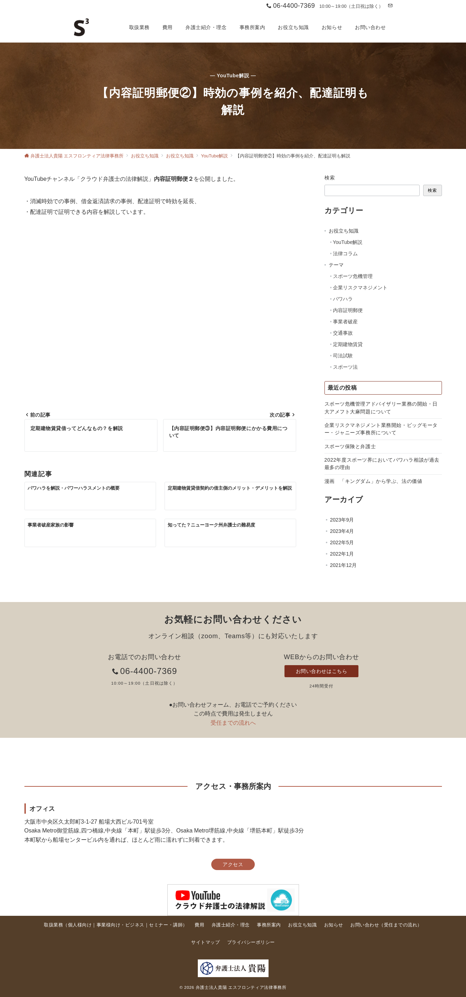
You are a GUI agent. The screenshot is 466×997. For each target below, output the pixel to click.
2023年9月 (342, 520)
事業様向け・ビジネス (120, 925)
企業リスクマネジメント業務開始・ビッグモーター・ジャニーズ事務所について (381, 428)
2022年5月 (342, 542)
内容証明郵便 (348, 310)
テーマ (336, 265)
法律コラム (345, 253)
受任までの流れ (401, 925)
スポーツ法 (345, 367)
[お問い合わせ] (390, 6)
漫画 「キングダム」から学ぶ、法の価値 (373, 481)
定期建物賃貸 (348, 344)
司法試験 (343, 355)
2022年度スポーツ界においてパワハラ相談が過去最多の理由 (381, 463)
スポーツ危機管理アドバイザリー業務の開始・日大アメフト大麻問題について (381, 407)
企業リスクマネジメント (360, 287)
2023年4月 (342, 531)
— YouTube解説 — (233, 75)
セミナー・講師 (166, 925)
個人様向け (80, 925)
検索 (329, 177)
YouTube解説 (348, 242)
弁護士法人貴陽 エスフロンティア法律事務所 (241, 987)
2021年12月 (343, 565)
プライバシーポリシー (251, 942)
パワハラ (343, 299)
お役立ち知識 (343, 231)
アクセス (233, 864)
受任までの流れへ (233, 723)
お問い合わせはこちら (321, 671)
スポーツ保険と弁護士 (350, 446)
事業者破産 (345, 321)
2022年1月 (342, 554)
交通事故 (343, 333)
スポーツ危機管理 (353, 276)
